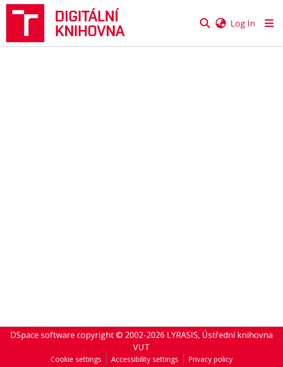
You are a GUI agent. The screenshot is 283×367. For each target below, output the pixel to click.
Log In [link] (242, 23)
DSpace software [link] (42, 335)
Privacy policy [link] (210, 359)
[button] (70, 23)
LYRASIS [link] (182, 335)
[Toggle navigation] (269, 23)
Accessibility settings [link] (144, 359)
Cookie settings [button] (75, 359)
